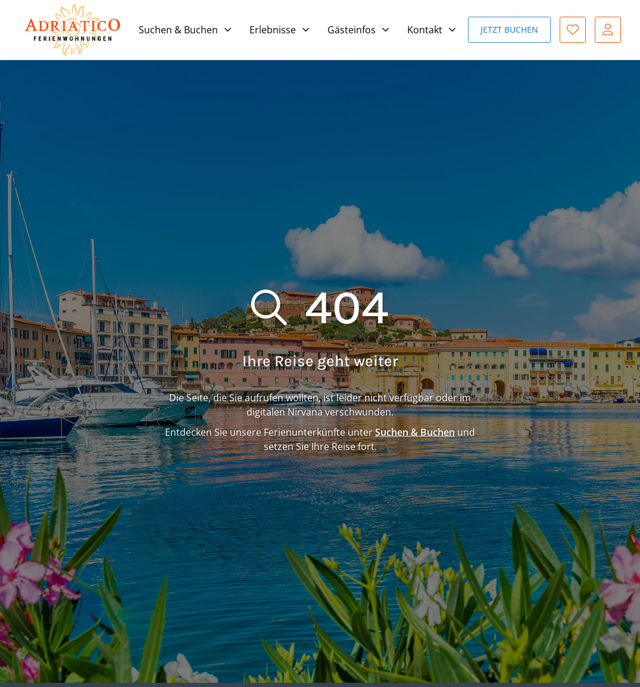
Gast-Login (608, 30)
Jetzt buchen (509, 29)
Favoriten (573, 30)
